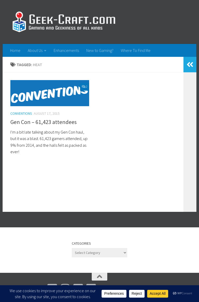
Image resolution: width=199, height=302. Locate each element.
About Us (35, 50)
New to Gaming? (99, 50)
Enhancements (66, 50)
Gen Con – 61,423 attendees (43, 122)
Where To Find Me (136, 50)
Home (15, 50)
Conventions (21, 113)
